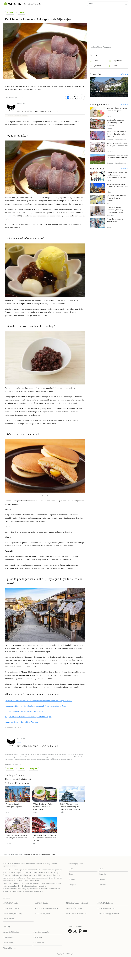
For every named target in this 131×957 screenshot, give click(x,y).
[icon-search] (126, 4)
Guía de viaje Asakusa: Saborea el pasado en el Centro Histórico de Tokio (44, 837)
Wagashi (33, 769)
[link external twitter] (75, 932)
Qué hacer (95, 66)
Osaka (101, 869)
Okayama (102, 885)
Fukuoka (72, 879)
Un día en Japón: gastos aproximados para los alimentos (115, 122)
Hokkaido (102, 874)
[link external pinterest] (80, 932)
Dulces (21, 13)
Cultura (113, 66)
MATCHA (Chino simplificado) (46, 908)
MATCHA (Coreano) (11, 908)
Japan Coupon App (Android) (108, 913)
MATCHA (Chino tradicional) (77, 903)
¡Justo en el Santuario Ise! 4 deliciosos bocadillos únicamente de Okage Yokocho (38, 701)
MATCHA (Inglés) (41, 903)
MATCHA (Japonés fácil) (12, 913)
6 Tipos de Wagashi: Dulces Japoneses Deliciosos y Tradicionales (43, 806)
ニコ (19, 107)
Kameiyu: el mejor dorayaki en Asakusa (21, 722)
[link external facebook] (70, 932)
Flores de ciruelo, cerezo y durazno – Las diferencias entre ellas (116, 134)
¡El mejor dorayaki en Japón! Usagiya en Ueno (24, 711)
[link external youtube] (85, 932)
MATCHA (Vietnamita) (105, 908)
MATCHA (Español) (42, 913)
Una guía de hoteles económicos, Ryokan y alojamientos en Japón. (115, 209)
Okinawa (102, 879)
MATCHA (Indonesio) (74, 908)
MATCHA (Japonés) (10, 903)
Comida (94, 61)
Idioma (10, 13)
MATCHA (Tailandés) (105, 903)
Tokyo (71, 869)
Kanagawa (72, 885)
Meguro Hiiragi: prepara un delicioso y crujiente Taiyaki (28, 717)
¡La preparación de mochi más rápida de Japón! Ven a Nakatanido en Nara (35, 706)
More (123, 74)
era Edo (8, 216)
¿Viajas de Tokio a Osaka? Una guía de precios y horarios (116, 198)
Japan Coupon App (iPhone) (76, 913)
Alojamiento (115, 61)
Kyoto (71, 874)
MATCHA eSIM (9, 919)
